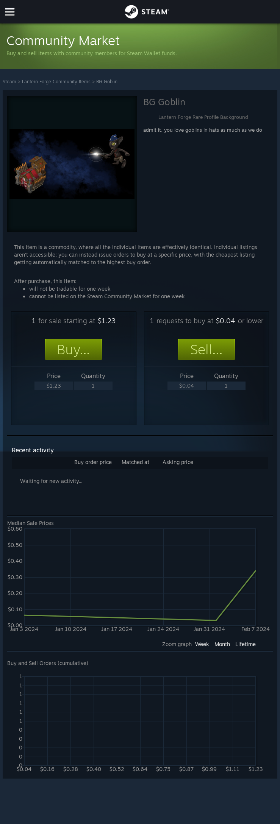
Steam (9, 81)
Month (222, 644)
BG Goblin (106, 81)
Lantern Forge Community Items (56, 81)
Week (202, 644)
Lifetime (245, 644)
